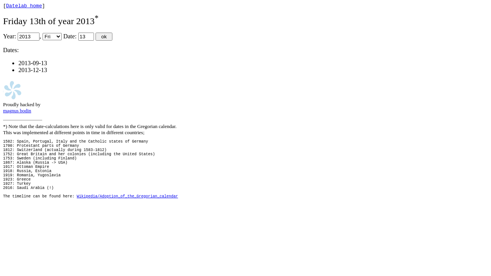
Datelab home (24, 6)
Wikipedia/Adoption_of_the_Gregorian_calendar (127, 213)
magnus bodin (17, 112)
